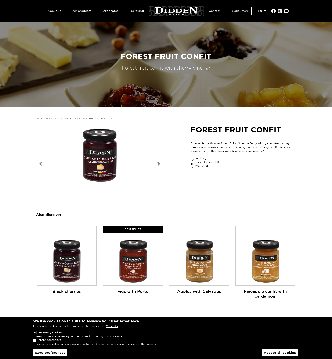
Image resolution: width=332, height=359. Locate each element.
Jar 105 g (200, 158)
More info (112, 329)
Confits (67, 118)
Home (39, 118)
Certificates (109, 11)
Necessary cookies (50, 335)
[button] (40, 164)
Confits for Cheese (84, 118)
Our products (81, 11)
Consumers (240, 11)
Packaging (136, 11)
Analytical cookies (49, 343)
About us (54, 11)
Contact (215, 11)
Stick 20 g (201, 165)
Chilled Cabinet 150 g (208, 162)
